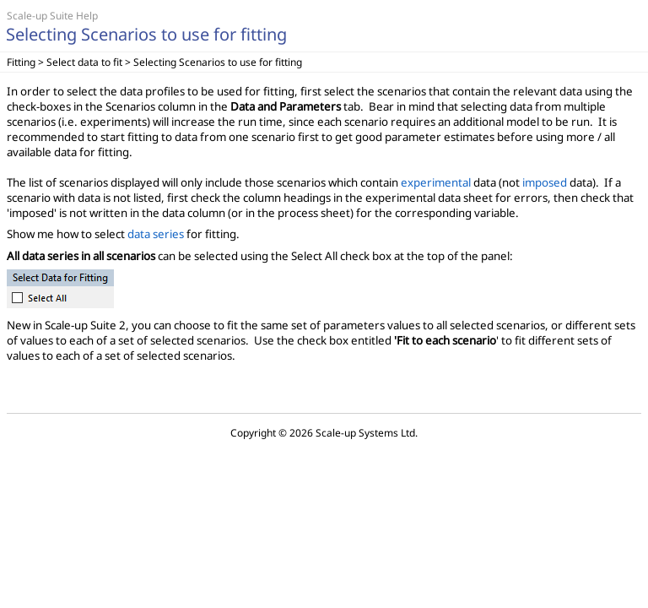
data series (155, 234)
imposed (544, 182)
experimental (436, 182)
